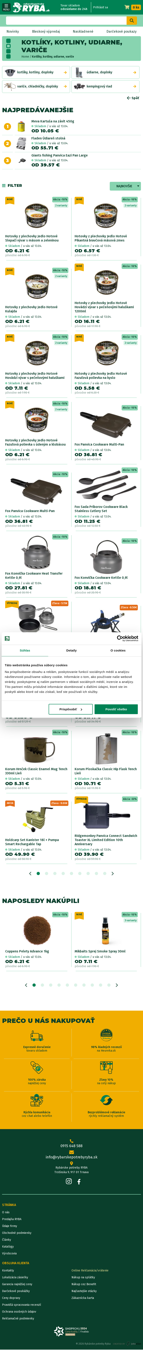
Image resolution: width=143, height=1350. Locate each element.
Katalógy (8, 1247)
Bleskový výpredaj (46, 31)
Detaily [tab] (71, 650)
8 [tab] (96, 874)
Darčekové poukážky (16, 1291)
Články (6, 1240)
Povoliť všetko (116, 709)
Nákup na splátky (83, 1278)
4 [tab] (63, 874)
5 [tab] (71, 874)
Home (25, 56)
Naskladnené (83, 31)
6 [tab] (80, 874)
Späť (133, 98)
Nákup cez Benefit (84, 1284)
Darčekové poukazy (121, 31)
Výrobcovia (9, 1254)
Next (112, 873)
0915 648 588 (71, 1143)
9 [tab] (105, 874)
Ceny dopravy (11, 1298)
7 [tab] (88, 874)
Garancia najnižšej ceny (17, 1284)
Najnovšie (124, 186)
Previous (30, 873)
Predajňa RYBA (11, 1219)
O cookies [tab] (118, 650)
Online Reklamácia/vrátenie (90, 1271)
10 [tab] (109, 985)
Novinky (12, 31)
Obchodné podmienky (16, 1233)
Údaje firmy (9, 1226)
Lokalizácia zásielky (15, 1278)
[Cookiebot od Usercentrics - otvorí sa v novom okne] (120, 638)
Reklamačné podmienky (18, 1319)
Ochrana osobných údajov (19, 1312)
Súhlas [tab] (25, 650)
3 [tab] (55, 874)
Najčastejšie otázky (84, 1291)
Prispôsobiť (70, 709)
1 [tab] (38, 874)
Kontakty (8, 1271)
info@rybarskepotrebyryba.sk (71, 1155)
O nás (6, 1213)
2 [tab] (46, 874)
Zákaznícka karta (83, 1298)
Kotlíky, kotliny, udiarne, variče (53, 56)
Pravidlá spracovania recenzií (21, 1305)
